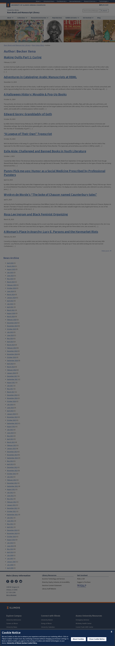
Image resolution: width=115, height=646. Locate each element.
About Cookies (78, 639)
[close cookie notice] (111, 632)
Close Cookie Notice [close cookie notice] (97, 639)
